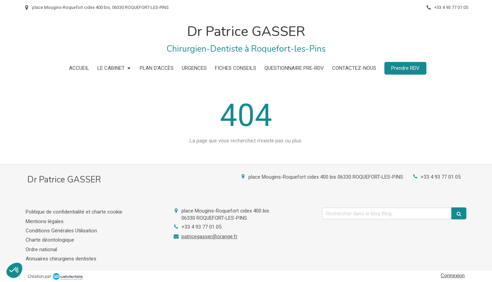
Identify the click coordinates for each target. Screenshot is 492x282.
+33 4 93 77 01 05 (441, 177)
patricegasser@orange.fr (209, 236)
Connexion (453, 275)
